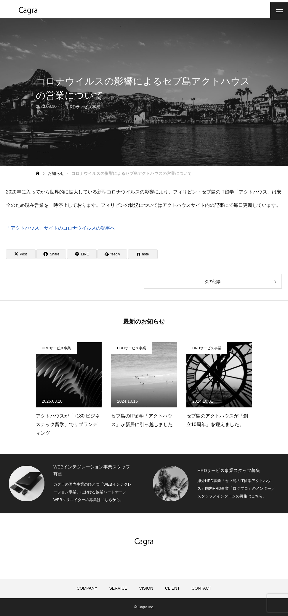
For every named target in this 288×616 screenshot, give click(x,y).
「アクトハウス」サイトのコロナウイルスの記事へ (60, 228)
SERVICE (118, 588)
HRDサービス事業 (83, 108)
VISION (146, 588)
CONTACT (202, 588)
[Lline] (82, 254)
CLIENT (172, 588)
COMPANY (87, 588)
